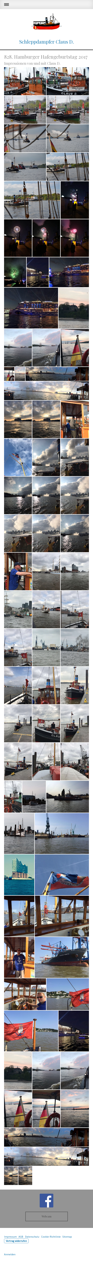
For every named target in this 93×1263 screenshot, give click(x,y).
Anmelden (9, 1254)
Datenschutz (32, 1236)
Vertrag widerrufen (16, 1241)
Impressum (10, 1236)
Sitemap (67, 1236)
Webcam (46, 1216)
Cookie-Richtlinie (51, 1236)
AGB (21, 1236)
